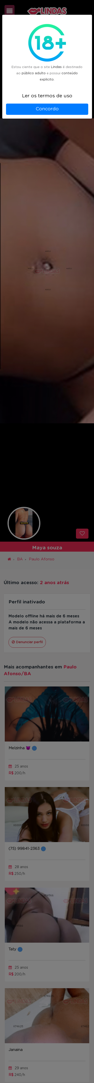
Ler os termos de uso (47, 96)
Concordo (47, 109)
